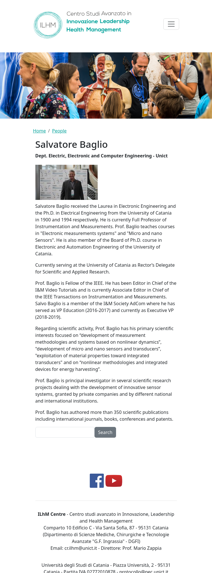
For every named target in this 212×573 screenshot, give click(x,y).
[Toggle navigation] (171, 24)
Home (39, 131)
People (59, 131)
